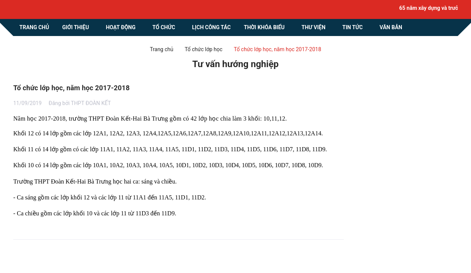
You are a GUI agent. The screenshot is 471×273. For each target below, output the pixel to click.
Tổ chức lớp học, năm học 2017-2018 (71, 88)
